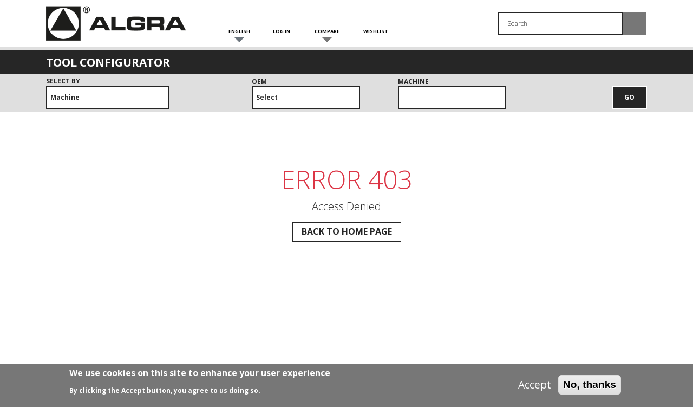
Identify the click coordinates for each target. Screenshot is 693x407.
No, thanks (589, 387)
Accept (534, 387)
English (239, 31)
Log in (281, 31)
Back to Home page (347, 231)
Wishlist (375, 31)
